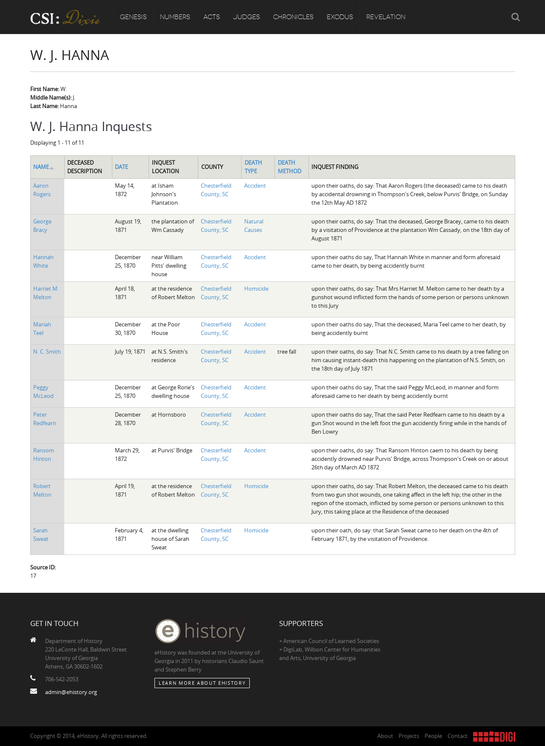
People (433, 736)
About (385, 736)
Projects (409, 736)
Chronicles (293, 17)
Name (43, 167)
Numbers (175, 17)
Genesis (133, 17)
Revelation (385, 17)
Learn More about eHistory (202, 683)
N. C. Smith (47, 351)
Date (121, 167)
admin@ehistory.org (71, 692)
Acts (211, 17)
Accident (255, 185)
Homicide (256, 288)
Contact (458, 736)
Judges (246, 17)
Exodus (340, 17)
